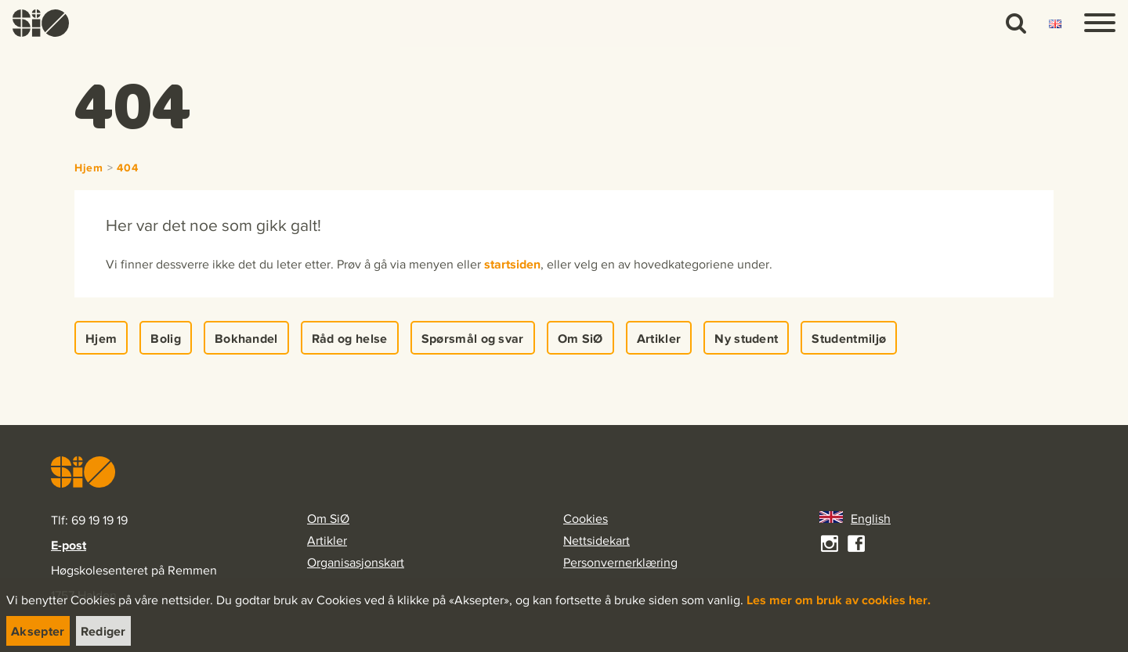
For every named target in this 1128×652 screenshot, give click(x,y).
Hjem (88, 168)
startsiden (512, 264)
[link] (41, 23)
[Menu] (1099, 23)
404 (127, 168)
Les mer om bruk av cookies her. (839, 600)
